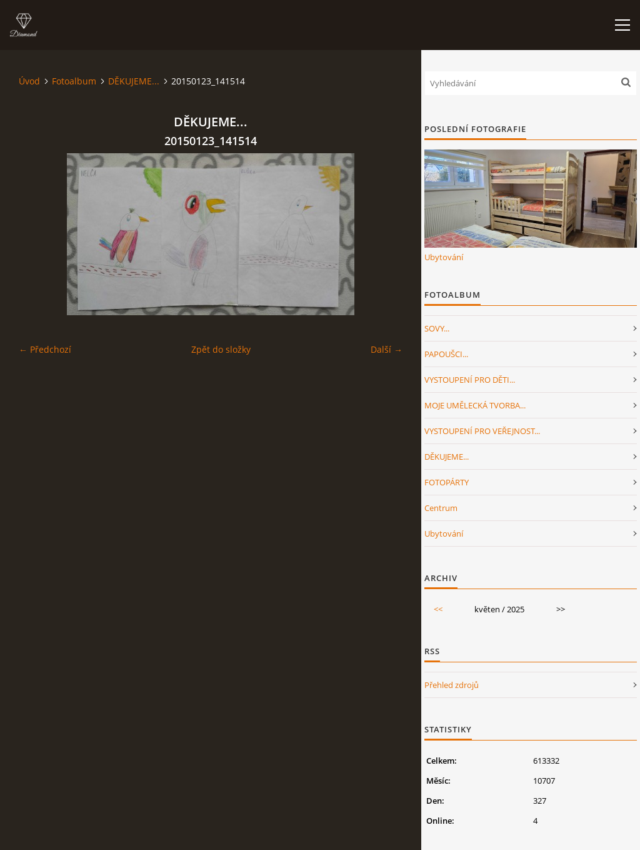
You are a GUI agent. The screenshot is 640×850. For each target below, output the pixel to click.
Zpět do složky (221, 349)
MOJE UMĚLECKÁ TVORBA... (475, 405)
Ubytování (443, 257)
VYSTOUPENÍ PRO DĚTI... (469, 379)
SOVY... (436, 328)
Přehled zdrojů (451, 685)
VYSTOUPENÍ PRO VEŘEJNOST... (482, 431)
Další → (386, 349)
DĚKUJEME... (133, 81)
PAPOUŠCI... (446, 354)
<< (438, 609)
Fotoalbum (74, 81)
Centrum (441, 508)
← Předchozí (45, 349)
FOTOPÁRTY (446, 482)
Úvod (29, 81)
